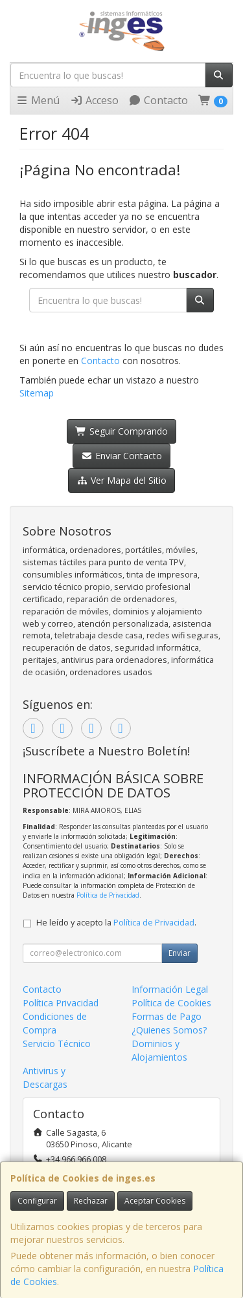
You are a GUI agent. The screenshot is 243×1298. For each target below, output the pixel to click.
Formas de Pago (167, 1016)
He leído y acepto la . (116, 922)
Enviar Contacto (121, 455)
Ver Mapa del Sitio (121, 480)
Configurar (37, 1200)
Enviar (179, 952)
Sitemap (36, 393)
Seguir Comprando (121, 431)
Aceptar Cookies (154, 1200)
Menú (38, 100)
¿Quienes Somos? (169, 1030)
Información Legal (170, 989)
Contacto (158, 100)
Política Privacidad (60, 1003)
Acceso (94, 100)
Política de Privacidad (107, 895)
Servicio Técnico (57, 1043)
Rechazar (91, 1200)
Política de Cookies (171, 1003)
